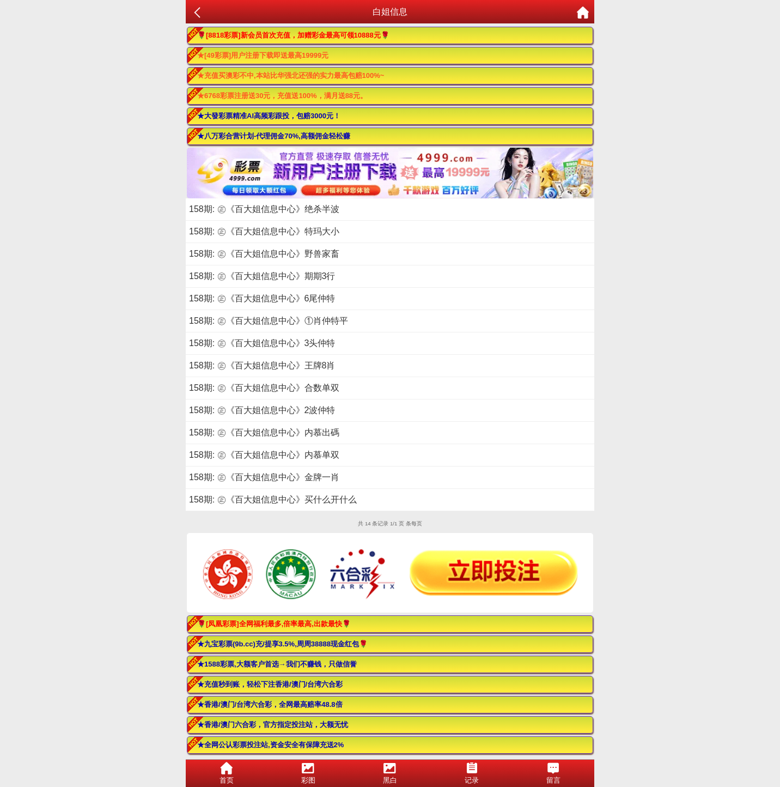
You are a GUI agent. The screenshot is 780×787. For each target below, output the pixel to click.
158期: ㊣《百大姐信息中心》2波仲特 (262, 410)
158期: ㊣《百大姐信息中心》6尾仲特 (262, 298)
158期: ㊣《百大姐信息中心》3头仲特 (262, 343)
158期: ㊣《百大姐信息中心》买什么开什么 (273, 499)
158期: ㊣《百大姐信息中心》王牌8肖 (262, 365)
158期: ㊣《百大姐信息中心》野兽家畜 (264, 253)
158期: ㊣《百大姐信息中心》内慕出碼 (264, 432)
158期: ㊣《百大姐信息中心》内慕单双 (264, 454)
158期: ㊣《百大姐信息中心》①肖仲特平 (268, 320)
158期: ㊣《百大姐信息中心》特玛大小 (264, 231)
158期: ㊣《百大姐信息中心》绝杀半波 (264, 209)
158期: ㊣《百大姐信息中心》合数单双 (264, 387)
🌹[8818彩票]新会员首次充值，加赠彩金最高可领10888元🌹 (293, 35)
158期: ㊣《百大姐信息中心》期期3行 (262, 276)
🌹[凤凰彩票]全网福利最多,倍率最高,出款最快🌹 (274, 624)
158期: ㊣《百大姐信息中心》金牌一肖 (264, 477)
